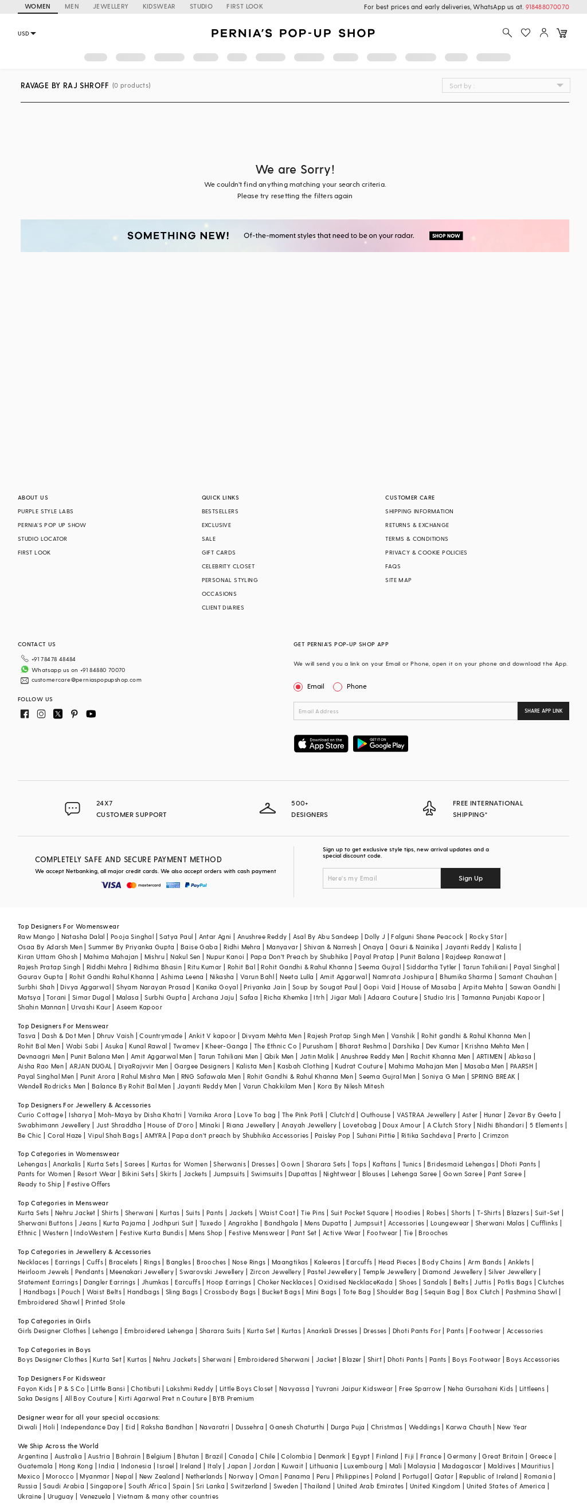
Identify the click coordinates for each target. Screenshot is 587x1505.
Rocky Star (486, 936)
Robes (435, 1212)
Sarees (134, 1164)
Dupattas (302, 1173)
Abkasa (519, 1056)
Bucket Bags (281, 1291)
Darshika (406, 1046)
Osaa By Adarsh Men (50, 946)
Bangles (178, 1262)
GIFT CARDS (219, 552)
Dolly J (375, 936)
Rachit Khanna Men (440, 1056)
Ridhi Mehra (242, 946)
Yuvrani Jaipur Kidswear (354, 1388)
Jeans (88, 1223)
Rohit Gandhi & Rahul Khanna (307, 966)
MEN (72, 6)
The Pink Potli (303, 1114)
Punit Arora (97, 1076)
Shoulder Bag (397, 1291)
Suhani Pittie (376, 1135)
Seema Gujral (379, 966)
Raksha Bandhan (167, 1427)
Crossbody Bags (230, 1291)
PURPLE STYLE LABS (46, 511)
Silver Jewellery (512, 1271)
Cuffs (95, 1262)
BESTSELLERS (220, 511)
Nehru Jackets (175, 1359)
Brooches (433, 1232)
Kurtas (169, 1212)
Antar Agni (215, 936)
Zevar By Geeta (532, 1114)
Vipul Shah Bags (113, 1135)
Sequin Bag (442, 1291)
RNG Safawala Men (211, 1076)
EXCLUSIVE (217, 524)
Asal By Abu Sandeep (326, 936)
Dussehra (250, 1427)
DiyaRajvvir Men (143, 1066)
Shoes (408, 1282)
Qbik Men (279, 1056)
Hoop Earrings (228, 1282)
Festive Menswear (257, 1232)
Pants (215, 1212)
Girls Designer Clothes (52, 1330)
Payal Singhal (534, 966)
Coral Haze (65, 1135)
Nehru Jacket (75, 1212)
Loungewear (450, 1223)
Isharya (80, 1114)
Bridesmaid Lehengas (461, 1164)
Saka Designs (38, 1398)
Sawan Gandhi (533, 987)
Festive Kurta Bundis (151, 1232)
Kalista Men (254, 1066)
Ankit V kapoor (212, 1035)
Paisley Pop (332, 1135)
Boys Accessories (532, 1359)
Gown (290, 1164)
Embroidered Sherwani (274, 1359)
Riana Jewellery (251, 1125)
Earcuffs (359, 1262)
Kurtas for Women (179, 1164)
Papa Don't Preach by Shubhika (300, 956)
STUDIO (201, 6)
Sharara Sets (326, 1164)
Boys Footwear (476, 1359)
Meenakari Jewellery (141, 1271)
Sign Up (471, 878)
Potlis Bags (515, 1282)
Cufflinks (544, 1223)
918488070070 (547, 6)
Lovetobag (360, 1125)
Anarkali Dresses (332, 1330)
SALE (209, 538)
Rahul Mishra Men (148, 1076)
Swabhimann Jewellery (54, 1125)
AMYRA (155, 1135)
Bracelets (123, 1262)
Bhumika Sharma (466, 976)
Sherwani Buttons (45, 1223)
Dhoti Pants (518, 1164)
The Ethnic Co (275, 1046)
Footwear (382, 1232)
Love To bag (256, 1114)
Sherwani (139, 1212)
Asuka (114, 1046)
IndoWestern (94, 1232)
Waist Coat (277, 1212)
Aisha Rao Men (41, 1066)
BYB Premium (233, 1398)
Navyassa (294, 1388)
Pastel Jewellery (332, 1271)
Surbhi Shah (36, 987)
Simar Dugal (91, 997)
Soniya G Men (443, 1076)
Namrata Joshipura (403, 976)
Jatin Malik (317, 1056)
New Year (512, 1427)
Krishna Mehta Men (495, 1046)
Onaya (373, 946)
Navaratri (214, 1427)
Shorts (461, 1212)
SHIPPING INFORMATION (419, 511)
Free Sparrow (420, 1388)
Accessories (406, 1223)
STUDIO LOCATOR (43, 538)
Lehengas (32, 1164)
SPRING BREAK (493, 1076)
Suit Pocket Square (360, 1212)
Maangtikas (290, 1262)
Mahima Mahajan (111, 956)
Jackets (195, 1173)
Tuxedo (210, 1223)
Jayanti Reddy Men (207, 1086)
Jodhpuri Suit (173, 1223)
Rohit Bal (242, 966)
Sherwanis (229, 1164)
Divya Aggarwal (85, 987)
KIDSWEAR (159, 6)
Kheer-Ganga (226, 1046)
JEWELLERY (111, 6)
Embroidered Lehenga (159, 1330)
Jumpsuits (229, 1173)
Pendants (89, 1271)
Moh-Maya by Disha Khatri (140, 1114)
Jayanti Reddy (467, 946)
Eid (130, 1427)
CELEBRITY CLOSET (228, 566)
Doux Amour (401, 1125)
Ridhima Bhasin (158, 966)
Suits (193, 1212)
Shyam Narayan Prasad (153, 987)
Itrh (319, 997)
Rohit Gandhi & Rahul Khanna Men (300, 1076)
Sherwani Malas (500, 1223)
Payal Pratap (374, 956)
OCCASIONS (219, 593)
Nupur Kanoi (225, 956)
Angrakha (243, 1223)
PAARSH (521, 1066)
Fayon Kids (35, 1388)
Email (310, 686)
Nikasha (222, 976)
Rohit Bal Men (39, 1046)
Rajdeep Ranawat (473, 956)
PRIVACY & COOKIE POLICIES (426, 552)
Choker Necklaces (284, 1282)
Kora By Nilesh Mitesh (351, 1086)
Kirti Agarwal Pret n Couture (163, 1398)
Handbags (40, 1291)
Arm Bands (485, 1262)
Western (55, 1232)
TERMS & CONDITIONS (416, 538)
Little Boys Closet (246, 1388)
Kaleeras (327, 1262)
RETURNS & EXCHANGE (417, 524)
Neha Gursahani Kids (481, 1388)
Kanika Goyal (217, 987)
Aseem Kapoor (139, 1007)
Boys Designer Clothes (52, 1359)
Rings (152, 1262)
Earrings (68, 1262)
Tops (359, 1164)
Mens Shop (206, 1232)
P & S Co (71, 1388)
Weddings (424, 1427)
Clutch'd (342, 1114)
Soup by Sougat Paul (325, 987)
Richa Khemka (286, 997)
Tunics (411, 1164)
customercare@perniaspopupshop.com (87, 679)
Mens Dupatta (326, 1223)
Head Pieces (397, 1262)
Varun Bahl (257, 976)
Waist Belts (104, 1291)
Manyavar (282, 946)
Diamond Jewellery (452, 1271)
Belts (460, 1282)
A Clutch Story (449, 1125)
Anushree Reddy (262, 936)
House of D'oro (170, 1125)
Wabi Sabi (82, 1046)
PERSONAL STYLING (230, 579)
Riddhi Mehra (107, 966)
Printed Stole (105, 1302)
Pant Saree (505, 1173)
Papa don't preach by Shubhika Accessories (240, 1135)
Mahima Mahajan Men (423, 1066)
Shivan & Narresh (330, 946)
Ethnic (27, 1232)
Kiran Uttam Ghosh (48, 956)
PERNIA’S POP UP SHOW (52, 524)
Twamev (186, 1046)
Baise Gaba (199, 946)
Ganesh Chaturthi (296, 1427)
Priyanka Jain (265, 987)
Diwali (27, 1427)
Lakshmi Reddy (189, 1388)
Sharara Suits (220, 1330)
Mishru (154, 956)
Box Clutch (483, 1291)
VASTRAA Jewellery (426, 1114)
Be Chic (30, 1135)
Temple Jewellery (389, 1271)
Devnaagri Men (41, 1056)
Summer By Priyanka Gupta (131, 946)
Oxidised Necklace (347, 1282)
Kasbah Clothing (303, 1066)
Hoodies (408, 1212)
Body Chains (441, 1262)
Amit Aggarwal (343, 976)
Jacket (326, 1359)
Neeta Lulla (297, 976)
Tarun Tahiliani (485, 966)
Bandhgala (281, 1223)
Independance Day (90, 1427)
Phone (356, 686)
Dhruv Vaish (115, 1035)
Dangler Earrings (109, 1282)
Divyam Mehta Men (272, 1035)
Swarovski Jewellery (211, 1271)
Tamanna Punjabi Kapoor (501, 997)
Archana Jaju (213, 997)
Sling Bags (182, 1291)
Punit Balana (420, 956)
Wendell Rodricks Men (52, 1086)
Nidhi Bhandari (500, 1125)
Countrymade (160, 1035)
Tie (408, 1232)
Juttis (482, 1282)
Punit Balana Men (97, 1056)
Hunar (493, 1114)
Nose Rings (249, 1262)
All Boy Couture (89, 1398)
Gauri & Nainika (414, 946)
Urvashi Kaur (91, 1007)
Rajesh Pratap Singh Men (346, 1035)
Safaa (249, 997)
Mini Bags (321, 1291)
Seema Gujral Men (387, 1076)
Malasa (127, 997)
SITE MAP (398, 579)
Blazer (351, 1359)
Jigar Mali (346, 997)
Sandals (435, 1282)
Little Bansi (108, 1388)
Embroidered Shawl (49, 1302)
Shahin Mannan (41, 1007)
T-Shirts (489, 1212)
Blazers (518, 1212)
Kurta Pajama (124, 1223)
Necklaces (33, 1262)
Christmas (387, 1427)
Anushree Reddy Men (373, 1056)
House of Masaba (428, 987)
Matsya (29, 997)
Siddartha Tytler (431, 966)
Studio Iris (439, 997)
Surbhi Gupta (165, 997)
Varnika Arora (210, 1114)
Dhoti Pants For (417, 1330)
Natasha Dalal (83, 936)
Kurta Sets (103, 1164)
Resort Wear (96, 1173)
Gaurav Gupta (41, 976)
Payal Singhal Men (46, 1076)
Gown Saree (462, 1173)
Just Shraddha (119, 1125)
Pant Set (304, 1232)
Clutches (551, 1282)
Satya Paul (176, 936)
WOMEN (38, 6)
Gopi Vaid (379, 987)
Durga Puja (348, 1427)
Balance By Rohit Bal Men (131, 1086)
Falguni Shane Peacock (427, 936)
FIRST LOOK (244, 6)
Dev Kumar (443, 1046)
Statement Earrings (48, 1282)
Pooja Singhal (132, 936)
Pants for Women (45, 1173)
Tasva (27, 1035)
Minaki (209, 1125)
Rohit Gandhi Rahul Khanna (112, 976)
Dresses (263, 1164)
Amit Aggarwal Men (162, 1056)
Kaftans (385, 1164)
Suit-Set (547, 1212)
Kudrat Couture (359, 1066)
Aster (470, 1114)
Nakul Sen (185, 956)
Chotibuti (146, 1388)
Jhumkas (155, 1282)
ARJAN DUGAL (90, 1066)
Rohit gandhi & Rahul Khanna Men (473, 1035)
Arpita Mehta (483, 987)
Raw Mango (37, 936)
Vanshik (403, 1035)
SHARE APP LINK (544, 711)
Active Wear (342, 1232)
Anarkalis (67, 1164)
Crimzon (496, 1135)
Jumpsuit (368, 1223)
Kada (385, 1282)
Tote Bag (357, 1291)
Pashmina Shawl (531, 1291)
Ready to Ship (39, 1184)
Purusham (318, 1046)
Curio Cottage (40, 1114)
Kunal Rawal (148, 1046)
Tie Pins (312, 1212)
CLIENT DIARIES (223, 607)
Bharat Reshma (363, 1046)
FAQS (393, 566)
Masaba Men (484, 1066)
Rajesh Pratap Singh (49, 966)
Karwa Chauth (468, 1427)
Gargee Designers (202, 1066)
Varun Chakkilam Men (277, 1086)
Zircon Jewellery (275, 1271)
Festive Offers (89, 1184)
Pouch (70, 1291)
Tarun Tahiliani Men (228, 1056)
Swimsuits (267, 1173)
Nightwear (340, 1173)
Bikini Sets (138, 1173)
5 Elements (546, 1125)
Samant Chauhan (526, 976)
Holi (49, 1427)
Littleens (532, 1388)
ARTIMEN (489, 1056)
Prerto (466, 1135)
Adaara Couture (392, 997)
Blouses (374, 1173)
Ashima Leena (182, 976)
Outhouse (375, 1114)
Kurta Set (261, 1330)
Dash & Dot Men (66, 1035)
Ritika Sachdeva (426, 1135)
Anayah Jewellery (308, 1125)
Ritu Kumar (204, 966)
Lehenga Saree (414, 1173)
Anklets (519, 1262)
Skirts (168, 1173)
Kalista (507, 946)
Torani (56, 997)
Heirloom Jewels (43, 1271)
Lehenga (105, 1330)
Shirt (374, 1359)
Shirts (110, 1212)
